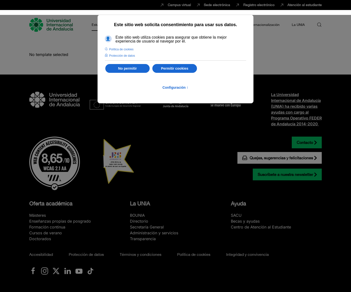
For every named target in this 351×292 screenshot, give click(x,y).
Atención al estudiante (300, 5)
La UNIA (140, 203)
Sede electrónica (213, 5)
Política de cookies (193, 254)
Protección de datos (86, 254)
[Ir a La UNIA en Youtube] (79, 270)
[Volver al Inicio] (52, 24)
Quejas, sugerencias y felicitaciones (277, 157)
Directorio (139, 221)
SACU (236, 215)
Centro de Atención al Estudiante (261, 227)
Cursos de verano (45, 232)
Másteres (37, 215)
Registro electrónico (254, 5)
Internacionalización (264, 25)
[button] (319, 24)
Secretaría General (147, 227)
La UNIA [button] (298, 25)
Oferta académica (50, 203)
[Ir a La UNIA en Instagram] (45, 270)
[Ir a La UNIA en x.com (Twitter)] (56, 270)
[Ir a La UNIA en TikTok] (90, 270)
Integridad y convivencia (247, 254)
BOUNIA (137, 215)
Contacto (305, 142)
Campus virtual (175, 5)
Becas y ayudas (245, 221)
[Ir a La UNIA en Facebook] (33, 270)
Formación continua (47, 227)
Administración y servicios (154, 232)
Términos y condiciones (140, 254)
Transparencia (143, 238)
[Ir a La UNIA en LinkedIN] (67, 270)
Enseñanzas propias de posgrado (60, 221)
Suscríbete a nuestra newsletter (285, 174)
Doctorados (40, 238)
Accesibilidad (41, 254)
